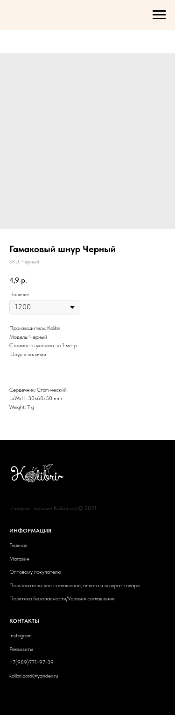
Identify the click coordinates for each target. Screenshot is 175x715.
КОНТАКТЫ (24, 621)
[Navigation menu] (159, 15)
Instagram (20, 635)
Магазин (19, 558)
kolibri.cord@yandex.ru (33, 675)
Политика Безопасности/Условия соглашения (61, 598)
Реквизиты (21, 649)
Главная (18, 545)
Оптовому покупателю (35, 572)
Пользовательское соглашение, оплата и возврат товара (74, 585)
